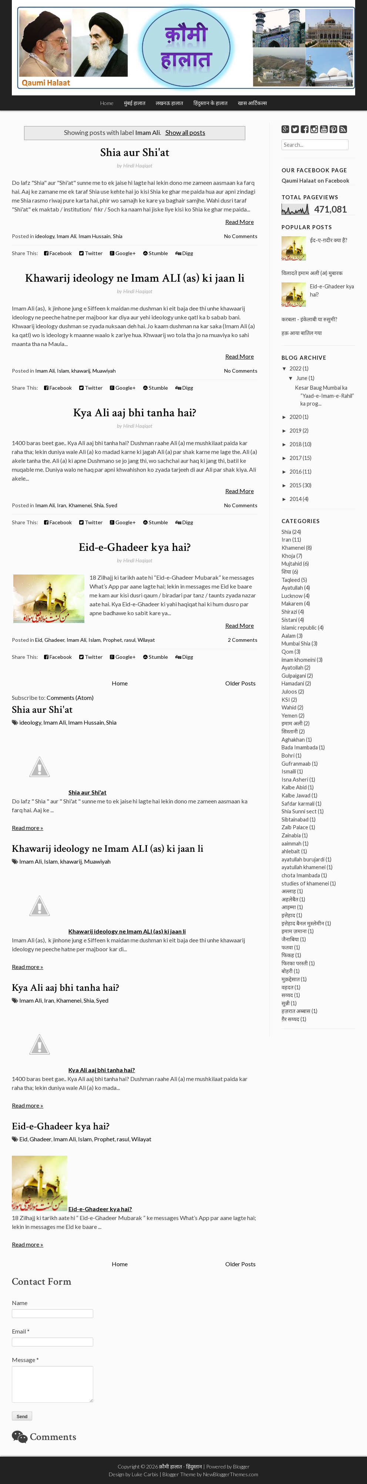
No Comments (240, 236)
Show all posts (185, 132)
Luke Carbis (145, 1474)
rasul (129, 640)
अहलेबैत (290, 899)
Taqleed (291, 580)
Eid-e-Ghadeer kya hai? (135, 547)
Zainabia (291, 835)
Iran (61, 505)
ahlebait (291, 851)
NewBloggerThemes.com (230, 1474)
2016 (296, 471)
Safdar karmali (298, 803)
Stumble (155, 253)
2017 (296, 458)
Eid (38, 640)
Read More (239, 221)
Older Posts (240, 683)
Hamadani (293, 683)
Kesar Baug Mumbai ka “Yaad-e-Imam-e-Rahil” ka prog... (324, 395)
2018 (296, 444)
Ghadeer (54, 640)
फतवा (287, 947)
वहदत (287, 987)
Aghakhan (293, 739)
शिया (286, 572)
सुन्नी (286, 1003)
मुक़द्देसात (291, 979)
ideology (44, 236)
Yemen (289, 715)
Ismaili (289, 771)
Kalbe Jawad (296, 795)
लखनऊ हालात (169, 103)
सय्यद (287, 995)
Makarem (292, 603)
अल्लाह (289, 891)
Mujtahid (292, 563)
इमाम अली (292, 723)
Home (107, 103)
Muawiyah (104, 370)
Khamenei (80, 505)
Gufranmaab (296, 763)
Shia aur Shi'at (134, 152)
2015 (296, 485)
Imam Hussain (94, 236)
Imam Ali (66, 236)
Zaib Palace (295, 827)
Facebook (58, 253)
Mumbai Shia (296, 643)
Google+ (123, 253)
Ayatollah (292, 667)
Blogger (241, 1466)
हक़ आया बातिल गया (302, 333)
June (301, 378)
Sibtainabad (295, 819)
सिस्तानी (290, 731)
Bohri (288, 755)
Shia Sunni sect (299, 811)
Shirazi (289, 612)
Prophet (112, 640)
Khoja (288, 556)
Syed (111, 505)
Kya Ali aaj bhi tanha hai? (134, 412)
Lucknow (292, 596)
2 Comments (242, 640)
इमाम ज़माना (294, 931)
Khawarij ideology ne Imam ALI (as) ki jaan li (135, 278)
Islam (63, 370)
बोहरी (287, 971)
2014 (296, 499)
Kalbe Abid (294, 787)
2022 (296, 368)
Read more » (27, 827)
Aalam (289, 636)
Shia (117, 236)
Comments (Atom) (70, 697)
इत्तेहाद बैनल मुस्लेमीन (303, 923)
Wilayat (146, 640)
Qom (287, 651)
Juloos (289, 691)
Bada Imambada (300, 747)
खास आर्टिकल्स (252, 103)
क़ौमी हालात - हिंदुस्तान (180, 1466)
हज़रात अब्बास (296, 1011)
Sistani (289, 620)
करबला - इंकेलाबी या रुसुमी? (309, 319)
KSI (286, 700)
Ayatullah (292, 588)
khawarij (80, 370)
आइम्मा (289, 907)
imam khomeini (299, 660)
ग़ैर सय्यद (290, 1019)
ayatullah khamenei (304, 867)
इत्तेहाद (288, 915)
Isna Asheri (295, 779)
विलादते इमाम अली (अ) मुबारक (312, 273)
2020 (296, 417)
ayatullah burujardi (303, 859)
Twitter (90, 253)
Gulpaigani (294, 675)
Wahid (289, 707)
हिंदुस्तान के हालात (210, 103)
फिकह (288, 955)
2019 (296, 430)
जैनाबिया (290, 939)
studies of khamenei (305, 883)
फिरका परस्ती (295, 963)
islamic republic (299, 627)
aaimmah (292, 843)
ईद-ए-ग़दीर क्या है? (328, 240)
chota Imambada (301, 875)
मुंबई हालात (134, 103)
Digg (184, 253)
